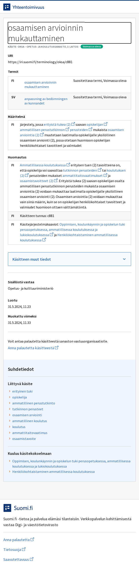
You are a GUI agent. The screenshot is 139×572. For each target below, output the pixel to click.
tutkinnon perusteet (27, 409)
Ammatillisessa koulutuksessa (45, 165)
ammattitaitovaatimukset (85, 175)
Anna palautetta (36, 540)
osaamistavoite (24, 438)
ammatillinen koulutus (29, 421)
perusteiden (81, 129)
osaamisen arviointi (27, 415)
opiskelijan (97, 124)
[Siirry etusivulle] (60, 7)
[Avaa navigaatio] (131, 7)
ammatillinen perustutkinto (33, 403)
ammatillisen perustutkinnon (44, 129)
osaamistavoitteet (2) (39, 181)
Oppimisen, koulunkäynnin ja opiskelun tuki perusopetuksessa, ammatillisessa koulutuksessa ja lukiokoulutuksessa (72, 229)
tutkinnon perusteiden (82, 170)
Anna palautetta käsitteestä (48, 348)
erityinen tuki (22, 391)
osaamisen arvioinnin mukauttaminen (40, 84)
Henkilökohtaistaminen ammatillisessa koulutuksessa (53, 471)
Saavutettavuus (43, 559)
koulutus (18, 427)
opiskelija (19, 397)
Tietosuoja (35, 549)
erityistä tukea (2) (59, 124)
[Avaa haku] (122, 7)
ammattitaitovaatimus (29, 432)
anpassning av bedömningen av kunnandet (45, 101)
